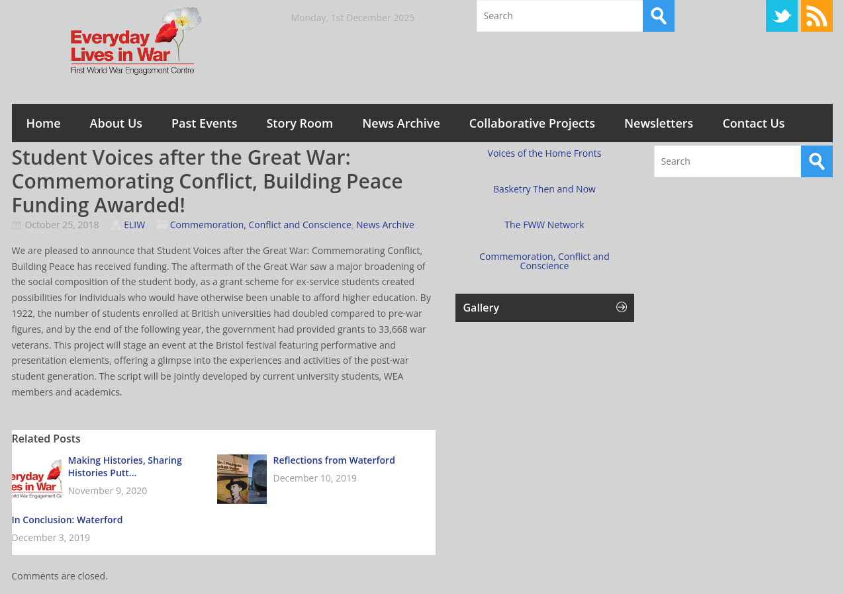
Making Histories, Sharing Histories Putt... (125, 466)
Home (43, 123)
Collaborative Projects (532, 123)
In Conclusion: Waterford (67, 519)
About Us (116, 123)
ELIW (134, 224)
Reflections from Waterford (334, 460)
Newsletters (658, 123)
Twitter (782, 16)
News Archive (401, 123)
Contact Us (753, 123)
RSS (817, 16)
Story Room (299, 123)
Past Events (204, 123)
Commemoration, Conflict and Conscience (261, 224)
